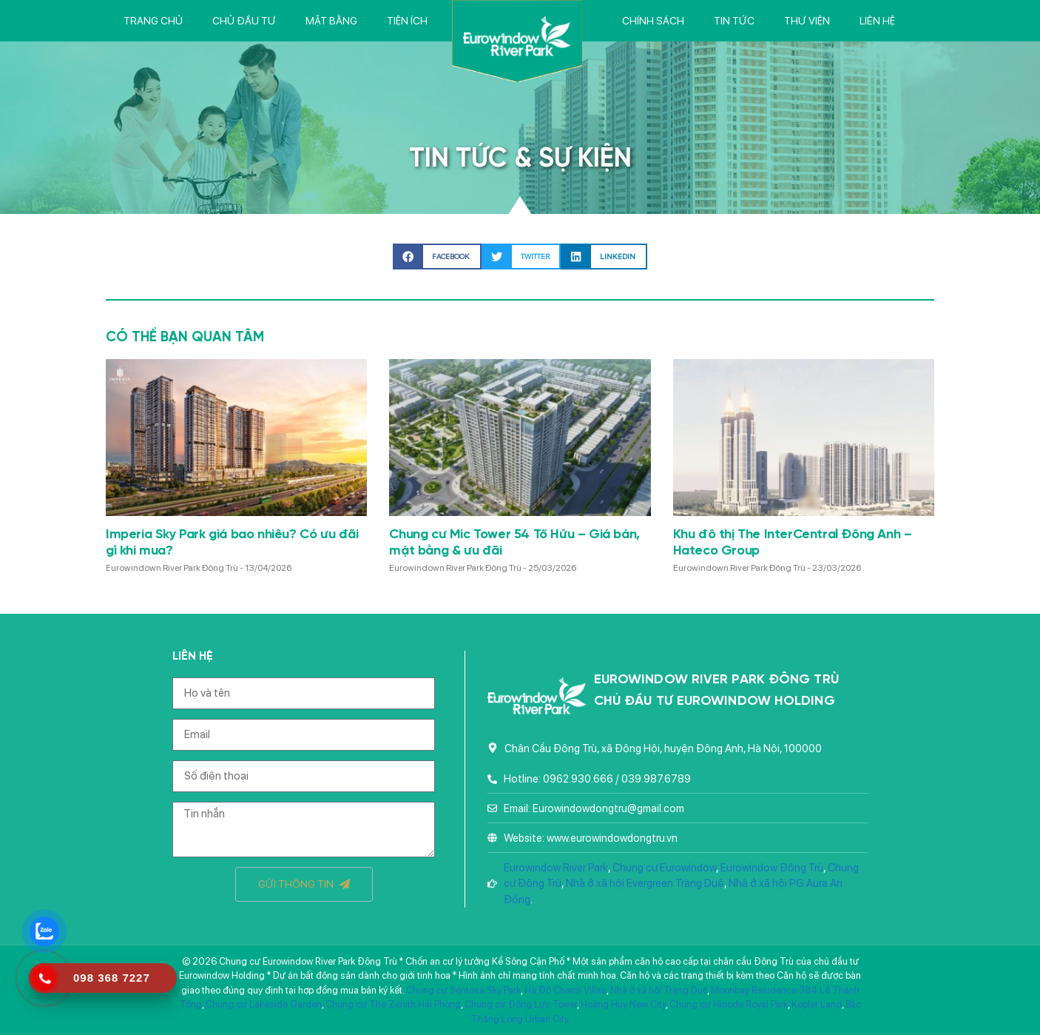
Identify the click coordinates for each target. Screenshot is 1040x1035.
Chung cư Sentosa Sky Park (463, 990)
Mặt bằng (331, 21)
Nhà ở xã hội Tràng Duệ (658, 990)
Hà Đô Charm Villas (565, 990)
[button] (437, 256)
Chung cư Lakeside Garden (264, 1004)
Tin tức (734, 21)
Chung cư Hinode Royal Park (728, 1004)
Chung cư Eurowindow (664, 867)
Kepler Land (816, 1004)
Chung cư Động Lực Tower (521, 1004)
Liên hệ (877, 21)
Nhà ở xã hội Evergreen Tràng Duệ (645, 883)
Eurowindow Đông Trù (771, 867)
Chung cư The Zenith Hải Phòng (393, 1004)
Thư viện (807, 21)
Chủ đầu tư (244, 21)
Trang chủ (153, 21)
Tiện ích (407, 21)
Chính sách (653, 21)
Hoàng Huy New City (623, 1004)
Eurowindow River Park (556, 867)
